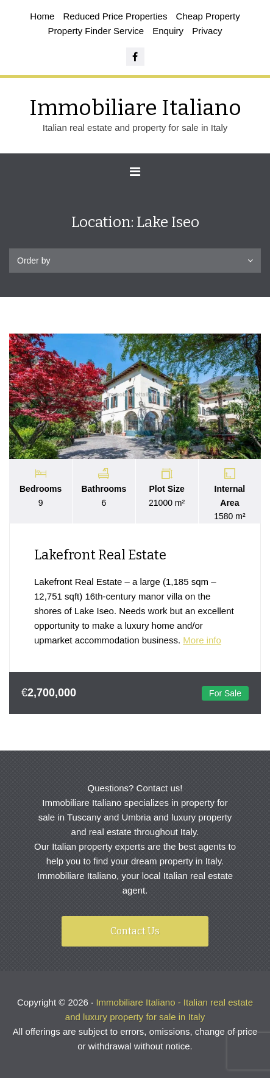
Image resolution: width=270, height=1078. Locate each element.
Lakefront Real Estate (100, 555)
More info (202, 640)
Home (42, 16)
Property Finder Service (96, 31)
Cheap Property (208, 16)
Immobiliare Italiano (135, 107)
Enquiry (167, 31)
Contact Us (135, 931)
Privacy (207, 31)
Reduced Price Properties (115, 16)
